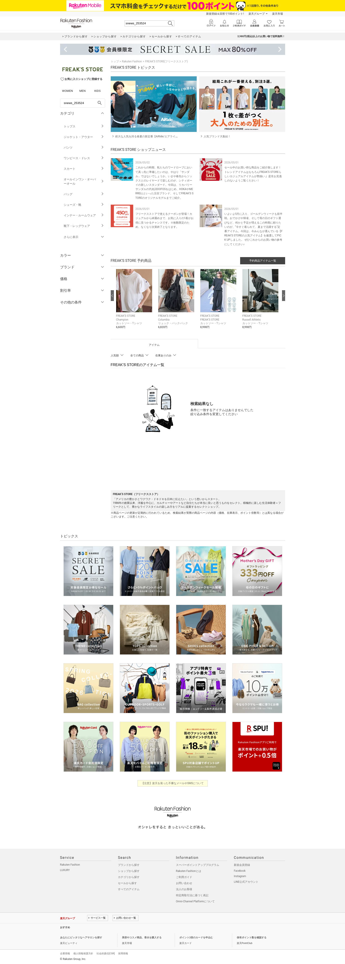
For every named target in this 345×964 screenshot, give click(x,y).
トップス (84, 126)
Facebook (240, 870)
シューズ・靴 (84, 205)
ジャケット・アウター (84, 137)
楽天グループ (256, 13)
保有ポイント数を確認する (251, 937)
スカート (84, 169)
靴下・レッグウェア (84, 226)
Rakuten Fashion (132, 61)
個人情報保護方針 (83, 953)
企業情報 (65, 953)
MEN (82, 91)
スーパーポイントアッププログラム (197, 865)
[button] (135, 302)
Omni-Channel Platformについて (195, 901)
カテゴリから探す (129, 877)
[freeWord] (82, 103)
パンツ (84, 147)
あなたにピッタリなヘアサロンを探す (81, 937)
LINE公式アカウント (246, 881)
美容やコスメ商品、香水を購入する (142, 937)
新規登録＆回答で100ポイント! (225, 13)
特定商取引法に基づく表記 (192, 895)
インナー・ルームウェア (84, 215)
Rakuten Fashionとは (188, 871)
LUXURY (65, 870)
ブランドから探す (129, 865)
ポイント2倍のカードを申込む (196, 937)
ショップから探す (129, 871)
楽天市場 (277, 13)
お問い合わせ (184, 883)
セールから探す (127, 883)
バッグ (84, 194)
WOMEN (67, 91)
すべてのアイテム (129, 889)
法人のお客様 (184, 889)
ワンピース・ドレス (84, 158)
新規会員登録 (242, 865)
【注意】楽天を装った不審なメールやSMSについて (172, 783)
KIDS (97, 91)
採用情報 (123, 953)
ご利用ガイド (184, 877)
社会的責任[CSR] (106, 953)
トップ (115, 61)
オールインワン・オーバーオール (84, 181)
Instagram (240, 876)
